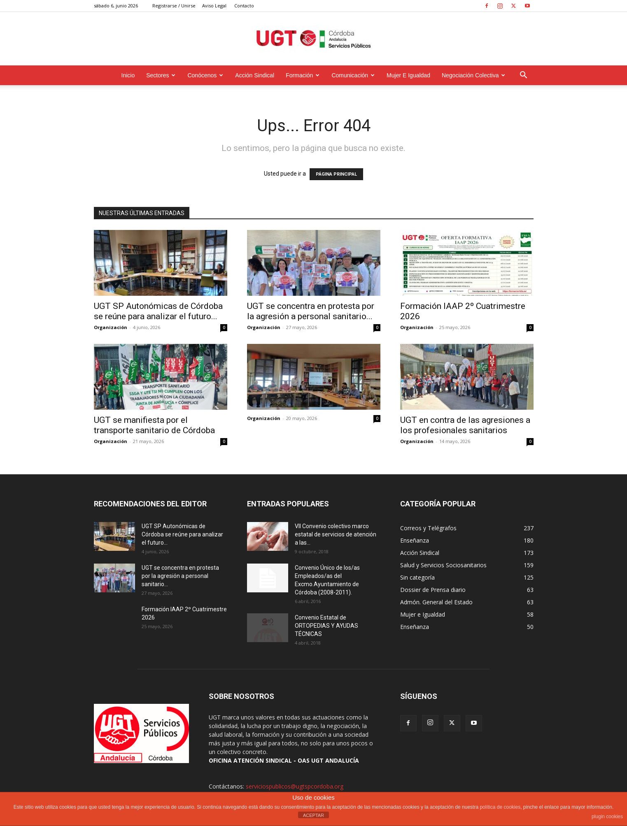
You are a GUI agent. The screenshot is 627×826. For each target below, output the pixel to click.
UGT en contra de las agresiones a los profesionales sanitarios (465, 425)
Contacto (244, 5)
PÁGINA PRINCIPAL (336, 174)
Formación (302, 75)
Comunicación (353, 75)
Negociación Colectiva (474, 75)
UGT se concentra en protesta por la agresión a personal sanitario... (310, 311)
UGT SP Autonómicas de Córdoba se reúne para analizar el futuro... (158, 311)
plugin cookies (607, 816)
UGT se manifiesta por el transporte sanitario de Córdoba (154, 425)
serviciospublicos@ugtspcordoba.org (294, 786)
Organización (110, 327)
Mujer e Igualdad (408, 75)
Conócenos (205, 75)
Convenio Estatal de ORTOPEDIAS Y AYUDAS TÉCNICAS (326, 625)
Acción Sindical (254, 75)
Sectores (160, 75)
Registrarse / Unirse (174, 5)
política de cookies (500, 807)
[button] (524, 76)
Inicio (128, 75)
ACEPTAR (313, 815)
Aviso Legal (214, 5)
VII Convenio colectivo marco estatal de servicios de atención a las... (335, 534)
